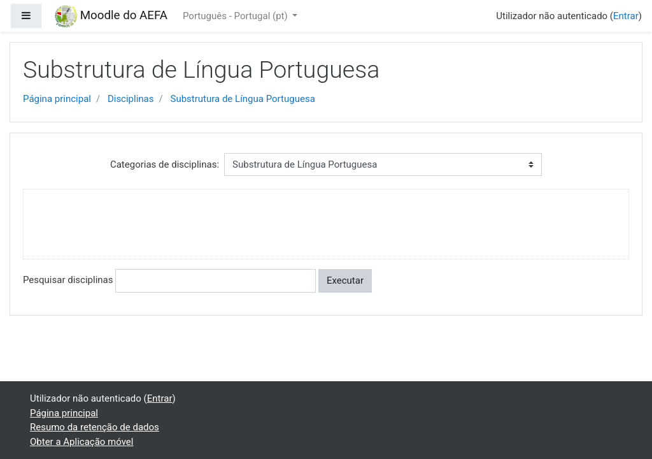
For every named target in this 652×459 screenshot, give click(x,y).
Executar (345, 280)
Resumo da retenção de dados (94, 427)
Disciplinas (131, 99)
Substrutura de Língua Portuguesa (242, 99)
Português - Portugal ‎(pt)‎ (236, 16)
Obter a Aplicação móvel (81, 442)
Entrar (626, 16)
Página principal (57, 99)
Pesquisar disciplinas (68, 280)
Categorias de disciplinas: (164, 164)
